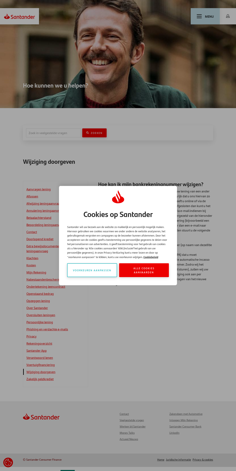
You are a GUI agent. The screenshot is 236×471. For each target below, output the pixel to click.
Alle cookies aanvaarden (144, 270)
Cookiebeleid (150, 257)
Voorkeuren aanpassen (92, 270)
